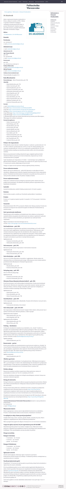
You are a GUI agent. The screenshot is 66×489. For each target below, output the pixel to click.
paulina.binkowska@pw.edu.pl (15, 67)
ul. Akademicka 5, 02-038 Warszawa (13, 34)
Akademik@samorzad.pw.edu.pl (15, 106)
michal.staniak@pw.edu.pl (14, 71)
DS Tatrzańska (53, 29)
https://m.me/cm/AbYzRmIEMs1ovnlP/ (23, 114)
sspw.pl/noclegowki (13, 470)
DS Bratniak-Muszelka (55, 23)
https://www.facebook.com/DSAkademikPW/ (20, 108)
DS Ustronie (53, 30)
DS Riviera (53, 27)
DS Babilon (53, 21)
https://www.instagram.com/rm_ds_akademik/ (21, 111)
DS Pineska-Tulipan (54, 26)
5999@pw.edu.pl (11, 406)
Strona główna (8, 12)
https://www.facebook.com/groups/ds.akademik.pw (22, 109)
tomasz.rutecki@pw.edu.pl (14, 58)
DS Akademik (53, 20)
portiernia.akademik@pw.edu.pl (15, 44)
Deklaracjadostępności (61, 486)
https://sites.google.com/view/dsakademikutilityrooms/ (22, 223)
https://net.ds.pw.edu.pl (34, 389)
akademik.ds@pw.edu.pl (13, 49)
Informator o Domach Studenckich (55, 15)
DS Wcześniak (53, 32)
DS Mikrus (53, 24)
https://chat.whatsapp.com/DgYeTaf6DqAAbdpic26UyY (27, 113)
